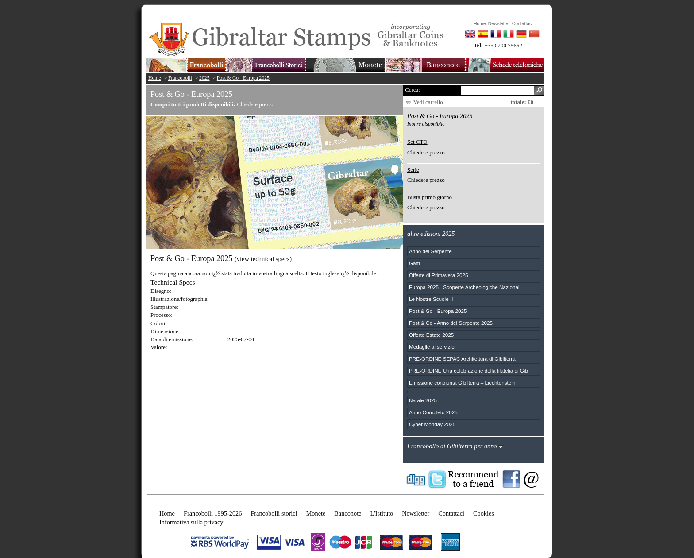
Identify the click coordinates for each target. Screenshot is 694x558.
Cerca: (412, 89)
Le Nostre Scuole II (431, 299)
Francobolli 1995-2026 (213, 513)
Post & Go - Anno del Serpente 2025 (451, 323)
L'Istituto (381, 513)
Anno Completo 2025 (433, 412)
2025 (204, 78)
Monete (316, 513)
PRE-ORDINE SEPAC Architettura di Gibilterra (462, 359)
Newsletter (415, 513)
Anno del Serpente (430, 251)
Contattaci (451, 513)
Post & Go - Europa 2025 (243, 78)
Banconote (347, 513)
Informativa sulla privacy (191, 522)
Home (154, 78)
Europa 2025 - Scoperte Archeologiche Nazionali (464, 287)
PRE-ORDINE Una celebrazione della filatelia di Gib (468, 370)
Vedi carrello (428, 102)
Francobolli (180, 78)
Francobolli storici (274, 513)
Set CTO (417, 142)
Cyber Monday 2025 (432, 424)
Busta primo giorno (429, 197)
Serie (413, 169)
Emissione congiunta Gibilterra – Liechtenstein (462, 382)
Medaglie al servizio (432, 347)
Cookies (483, 513)
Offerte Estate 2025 (431, 335)
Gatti (414, 263)
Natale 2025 (423, 400)
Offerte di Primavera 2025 (438, 275)
